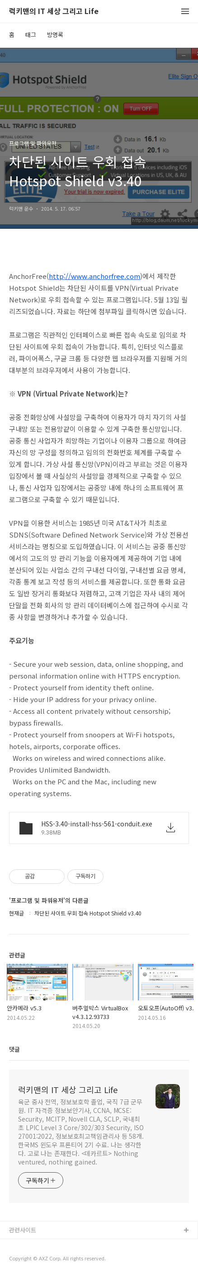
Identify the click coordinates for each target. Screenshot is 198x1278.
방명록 (55, 34)
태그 (30, 34)
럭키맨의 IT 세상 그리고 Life (54, 11)
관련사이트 (22, 1230)
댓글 (14, 1049)
